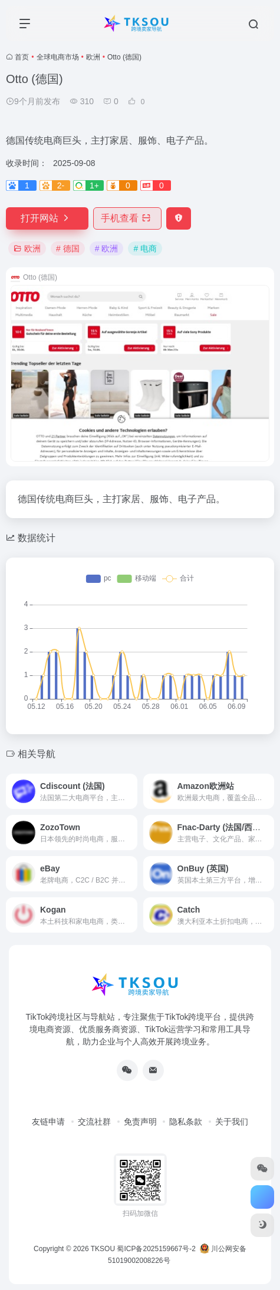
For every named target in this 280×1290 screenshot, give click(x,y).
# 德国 (68, 248)
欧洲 (93, 57)
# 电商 (145, 248)
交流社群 (94, 1121)
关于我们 (231, 1121)
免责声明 (140, 1121)
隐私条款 (185, 1121)
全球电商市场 (58, 57)
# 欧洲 (106, 248)
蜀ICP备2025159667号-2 (156, 1249)
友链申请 (48, 1121)
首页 (22, 57)
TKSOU (103, 1249)
